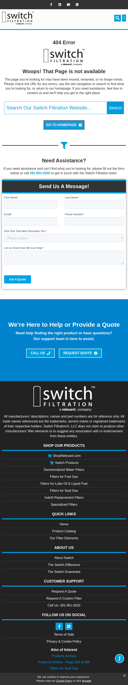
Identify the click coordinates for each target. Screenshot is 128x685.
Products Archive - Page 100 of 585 (64, 662)
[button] (117, 18)
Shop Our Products (64, 446)
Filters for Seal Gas (64, 668)
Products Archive (64, 656)
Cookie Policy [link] (64, 680)
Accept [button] (86, 680)
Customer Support (64, 581)
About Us (64, 548)
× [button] (124, 676)
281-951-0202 (40, 173)
